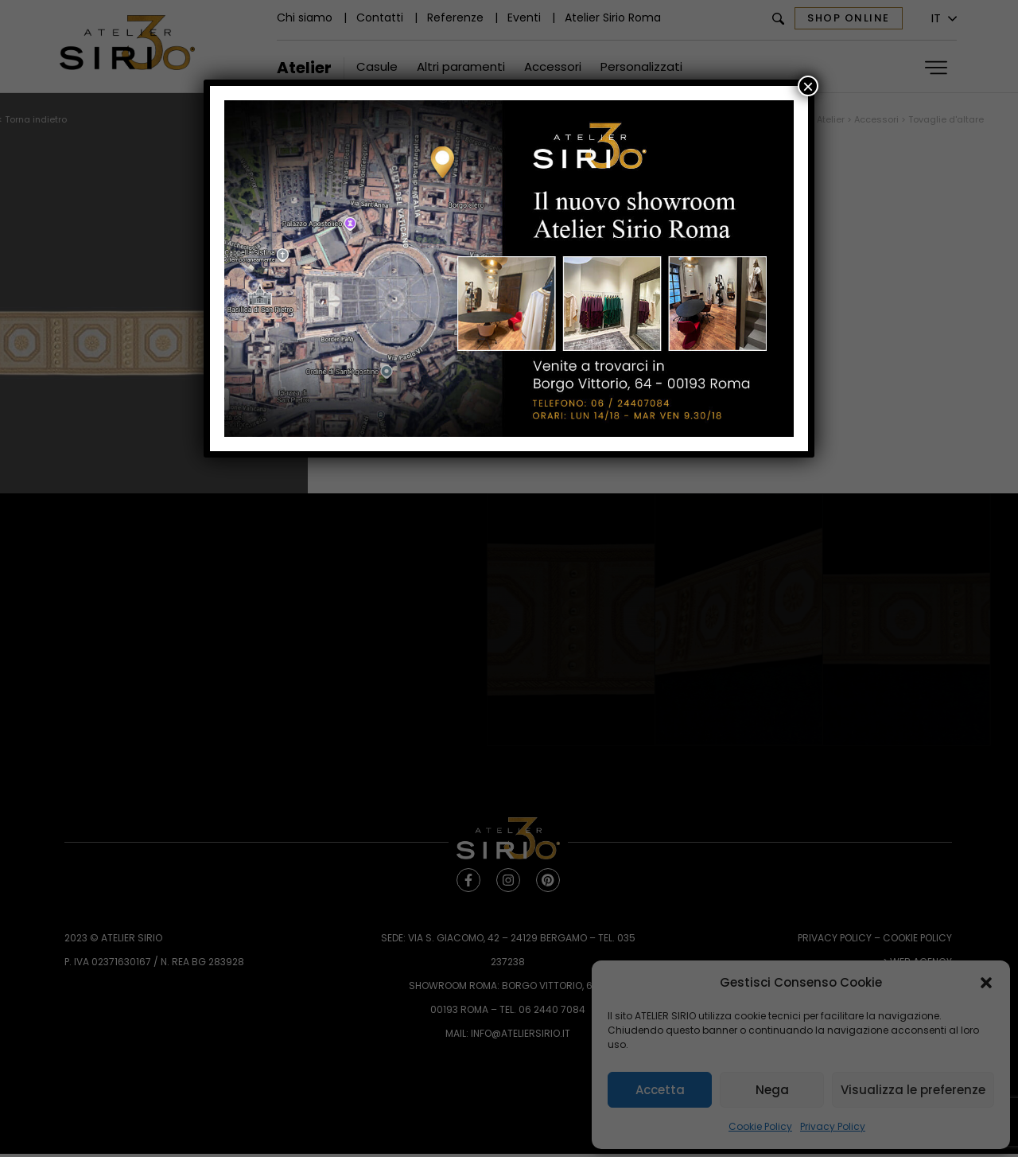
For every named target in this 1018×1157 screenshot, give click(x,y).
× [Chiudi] (808, 86)
